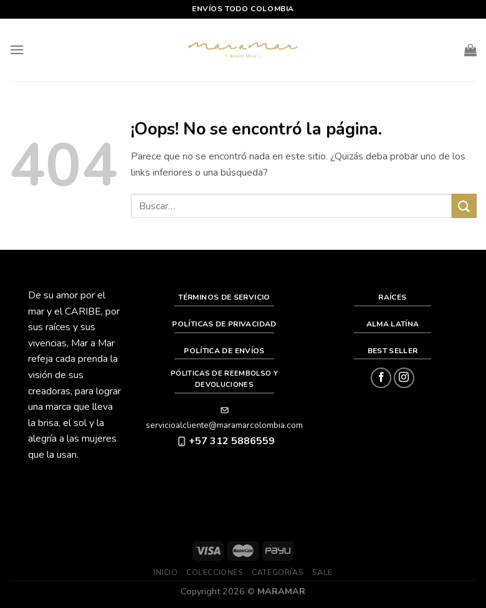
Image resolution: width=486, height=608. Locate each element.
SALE (322, 572)
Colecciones (215, 572)
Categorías (277, 572)
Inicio (165, 572)
